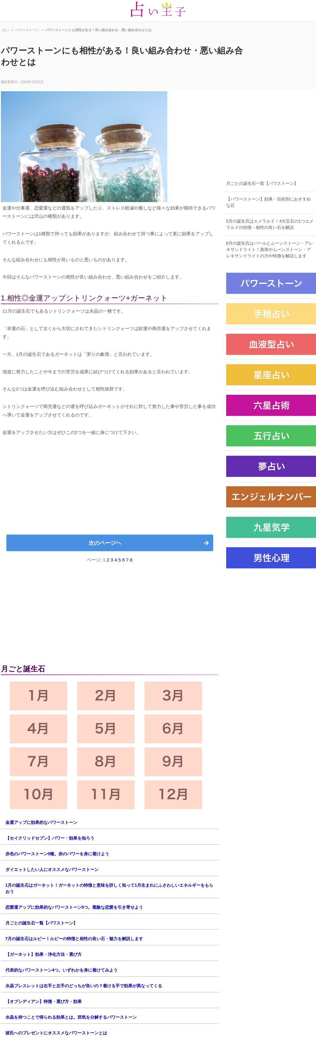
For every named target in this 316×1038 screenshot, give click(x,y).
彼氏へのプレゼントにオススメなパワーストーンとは (56, 1032)
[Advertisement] (110, 487)
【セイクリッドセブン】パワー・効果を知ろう (49, 838)
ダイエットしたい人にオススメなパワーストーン (52, 869)
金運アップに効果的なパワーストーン (41, 822)
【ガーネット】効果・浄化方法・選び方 (43, 954)
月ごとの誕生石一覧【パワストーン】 (41, 923)
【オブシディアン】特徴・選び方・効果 (43, 1001)
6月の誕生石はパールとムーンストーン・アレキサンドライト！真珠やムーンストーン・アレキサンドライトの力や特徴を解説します (269, 249)
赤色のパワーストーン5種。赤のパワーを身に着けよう (57, 853)
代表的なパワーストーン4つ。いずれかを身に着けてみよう (61, 970)
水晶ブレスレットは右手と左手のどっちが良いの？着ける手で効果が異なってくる (83, 985)
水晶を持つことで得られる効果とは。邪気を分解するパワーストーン (71, 1017)
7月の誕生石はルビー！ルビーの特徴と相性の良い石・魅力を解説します (74, 938)
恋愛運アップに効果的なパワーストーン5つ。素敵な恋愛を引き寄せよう (74, 907)
